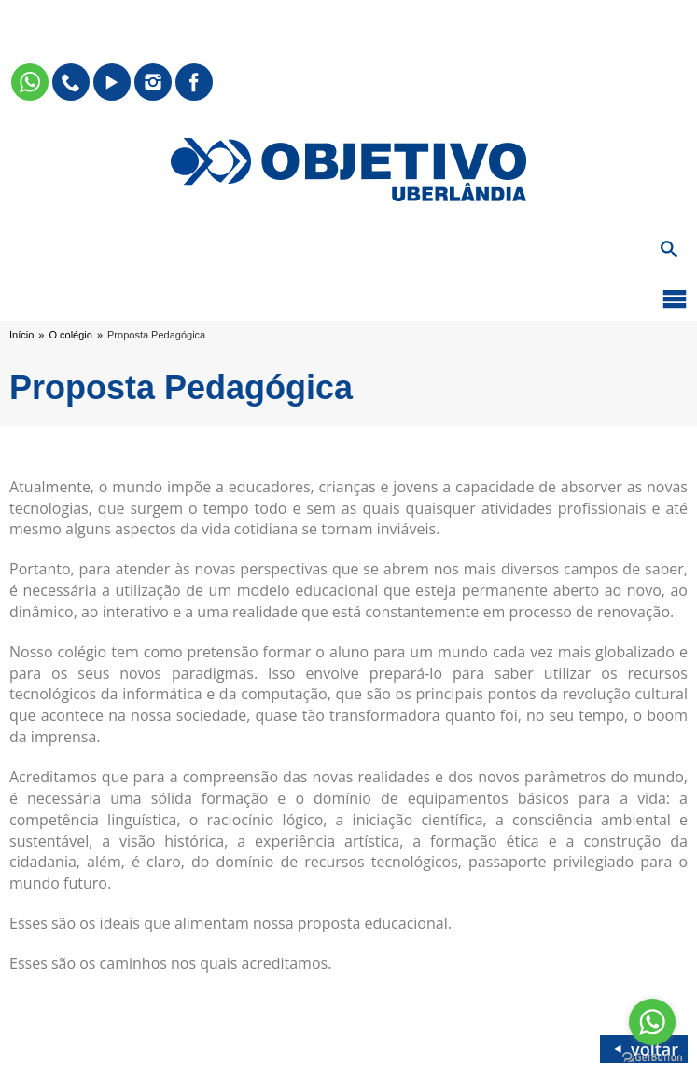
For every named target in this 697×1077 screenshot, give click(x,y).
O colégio (70, 334)
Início (21, 334)
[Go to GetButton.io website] (652, 1058)
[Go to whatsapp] (652, 1022)
